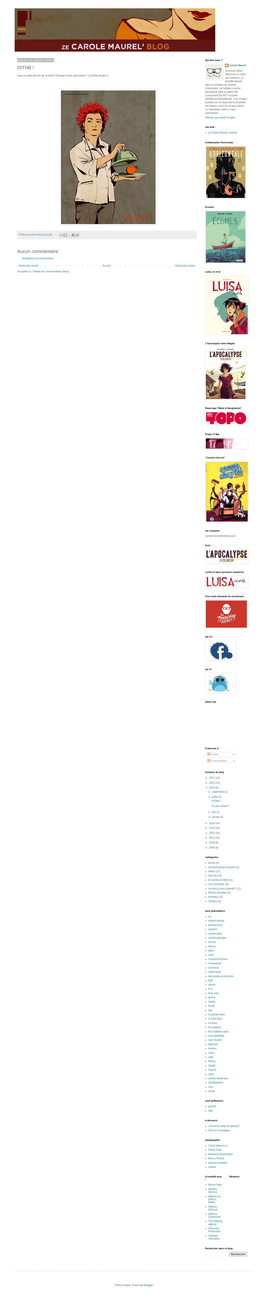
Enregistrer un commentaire (37, 258)
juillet (215, 796)
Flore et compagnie (219, 1130)
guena (211, 997)
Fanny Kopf (214, 1149)
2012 (212, 833)
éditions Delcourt (213, 1208)
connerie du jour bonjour (221, 867)
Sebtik (211, 1065)
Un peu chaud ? (220, 806)
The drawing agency (215, 1222)
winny (211, 1091)
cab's (211, 954)
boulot (211, 862)
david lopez (214, 971)
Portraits (213, 896)
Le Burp (212, 1023)
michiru (212, 1048)
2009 (212, 847)
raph (210, 1057)
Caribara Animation (213, 1237)
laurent (212, 1106)
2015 (212, 787)
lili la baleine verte (218, 1031)
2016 (212, 782)
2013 (212, 828)
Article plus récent (28, 265)
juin (214, 812)
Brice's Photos (216, 1158)
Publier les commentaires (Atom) (51, 271)
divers (211, 871)
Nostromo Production (214, 1230)
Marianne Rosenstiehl (220, 1154)
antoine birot (215, 925)
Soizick (212, 1069)
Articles (213, 754)
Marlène (212, 1044)
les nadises (214, 1027)
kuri (210, 1010)
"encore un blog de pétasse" (224, 1126)
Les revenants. (216, 884)
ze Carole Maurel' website (222, 132)
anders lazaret (216, 920)
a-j (209, 916)
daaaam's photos (217, 1162)
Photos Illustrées (217, 892)
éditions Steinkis (212, 1190)
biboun (212, 946)
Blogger (148, 1285)
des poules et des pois (220, 976)
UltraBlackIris (215, 1082)
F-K (210, 989)
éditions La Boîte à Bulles (214, 1199)
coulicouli (213, 967)
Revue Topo (215, 1184)
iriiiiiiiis (211, 1001)
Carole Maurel (237, 65)
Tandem (212, 901)
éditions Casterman (214, 1215)
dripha (211, 984)
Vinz (210, 1087)
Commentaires (217, 760)
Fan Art (212, 875)
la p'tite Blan (215, 1018)
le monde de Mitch (218, 880)
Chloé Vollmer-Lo (218, 1145)
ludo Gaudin (215, 1040)
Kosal (211, 1005)
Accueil (107, 265)
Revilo (211, 1061)
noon (211, 1052)
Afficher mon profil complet (220, 117)
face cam (213, 993)
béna (211, 950)
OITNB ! (215, 801)
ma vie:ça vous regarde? (222, 888)
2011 (212, 837)
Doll (210, 1110)
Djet (210, 980)
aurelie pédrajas (217, 937)
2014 (212, 823)
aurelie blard (215, 933)
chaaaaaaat (215, 963)
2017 (212, 777)
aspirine (212, 929)
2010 (212, 842)
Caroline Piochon (217, 959)
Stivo (211, 1074)
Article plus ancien (185, 265)
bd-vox (212, 942)
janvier (216, 816)
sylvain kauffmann (218, 1078)
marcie (212, 1167)
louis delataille (216, 1035)
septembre (218, 791)
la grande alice (216, 1014)
